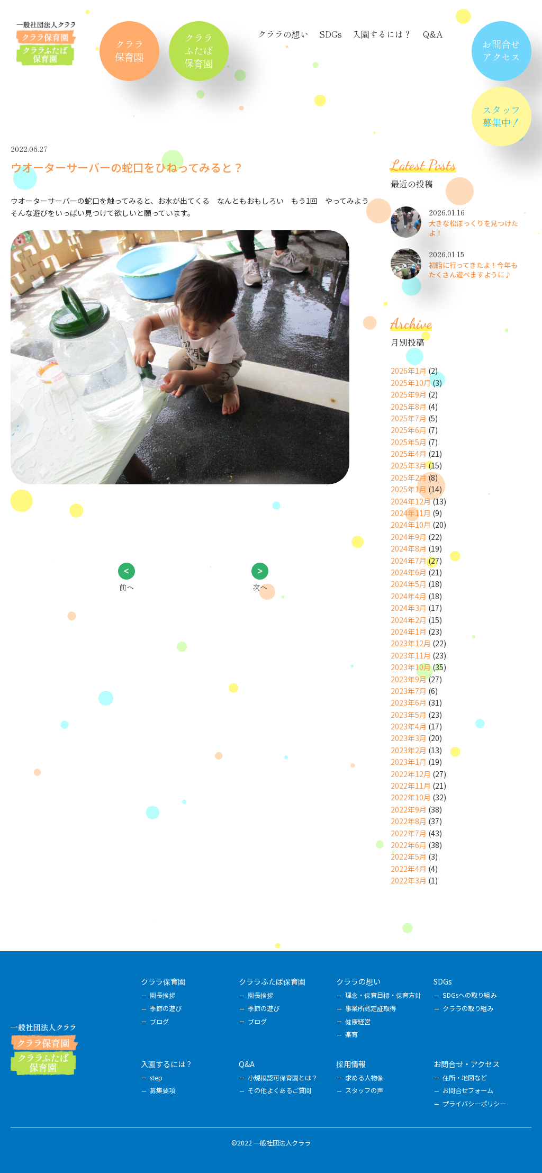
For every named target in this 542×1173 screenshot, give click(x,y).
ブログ (159, 1021)
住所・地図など (464, 1077)
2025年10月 (411, 382)
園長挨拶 (162, 995)
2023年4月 (409, 726)
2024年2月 (409, 620)
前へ (126, 587)
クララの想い (283, 34)
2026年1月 (409, 370)
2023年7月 (409, 690)
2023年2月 (409, 750)
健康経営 (358, 1021)
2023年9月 (409, 679)
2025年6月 (409, 430)
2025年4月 (409, 453)
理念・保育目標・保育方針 (383, 995)
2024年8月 (409, 548)
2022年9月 (409, 809)
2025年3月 (409, 465)
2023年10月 (411, 667)
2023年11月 (411, 655)
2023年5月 (409, 714)
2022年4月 (409, 868)
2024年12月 (411, 501)
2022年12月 (411, 774)
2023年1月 (409, 761)
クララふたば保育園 (198, 50)
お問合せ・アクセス (466, 1063)
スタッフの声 (364, 1090)
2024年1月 (409, 631)
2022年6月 (409, 845)
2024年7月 (409, 560)
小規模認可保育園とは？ (283, 1077)
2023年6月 (409, 702)
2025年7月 (409, 418)
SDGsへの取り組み (469, 995)
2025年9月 (409, 394)
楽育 (351, 1034)
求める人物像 (364, 1077)
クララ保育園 (129, 50)
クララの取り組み (467, 1008)
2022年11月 (411, 785)
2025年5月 (409, 442)
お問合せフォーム (467, 1090)
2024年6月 (409, 572)
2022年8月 (409, 821)
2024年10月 (411, 524)
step (156, 1077)
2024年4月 (409, 596)
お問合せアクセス (501, 50)
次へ (259, 587)
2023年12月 (411, 643)
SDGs (330, 34)
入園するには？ (382, 34)
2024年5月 (409, 584)
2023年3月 (409, 738)
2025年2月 (409, 477)
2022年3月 (409, 880)
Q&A (432, 34)
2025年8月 (409, 406)
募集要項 (162, 1090)
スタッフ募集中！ (501, 116)
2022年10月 (411, 797)
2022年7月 (409, 833)
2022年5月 (409, 856)
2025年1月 (409, 489)
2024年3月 (409, 607)
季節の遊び (166, 1008)
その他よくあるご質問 (279, 1090)
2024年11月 (411, 513)
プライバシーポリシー (474, 1103)
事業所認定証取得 (370, 1008)
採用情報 (351, 1063)
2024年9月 (409, 536)
